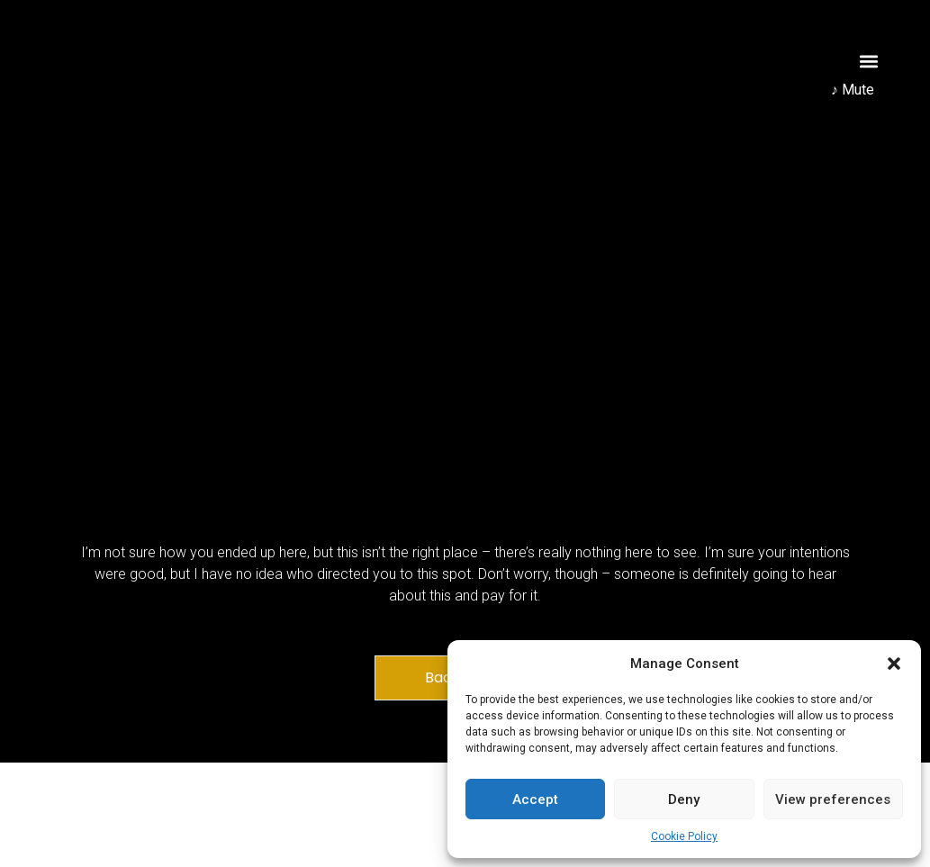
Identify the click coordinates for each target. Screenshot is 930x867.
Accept (535, 799)
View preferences (832, 799)
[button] (894, 664)
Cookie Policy (684, 836)
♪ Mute (852, 89)
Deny (684, 799)
